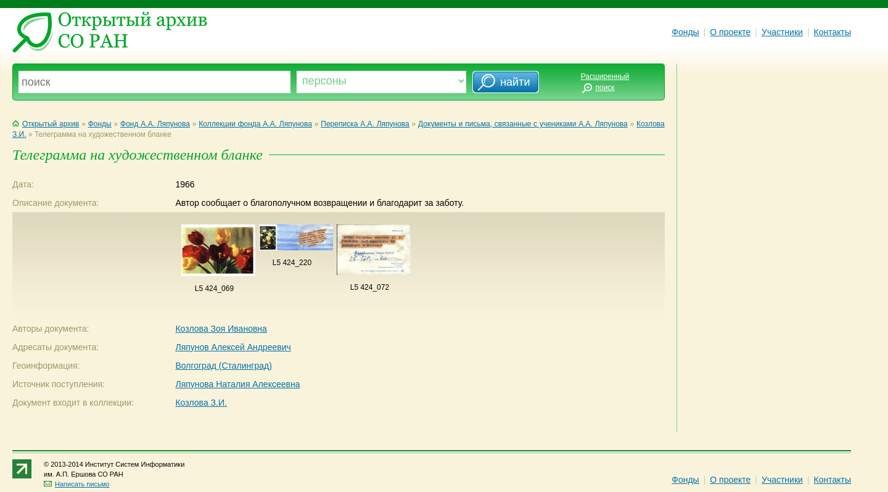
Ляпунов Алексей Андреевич (232, 347)
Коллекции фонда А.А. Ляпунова (255, 124)
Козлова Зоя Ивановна (220, 329)
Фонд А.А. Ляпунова (155, 124)
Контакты (832, 32)
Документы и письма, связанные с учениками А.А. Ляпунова (523, 124)
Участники (782, 32)
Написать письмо (76, 484)
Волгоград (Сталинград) (223, 366)
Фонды (685, 32)
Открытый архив (45, 124)
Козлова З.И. (200, 403)
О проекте (730, 32)
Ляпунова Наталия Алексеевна (237, 384)
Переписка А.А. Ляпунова (365, 124)
